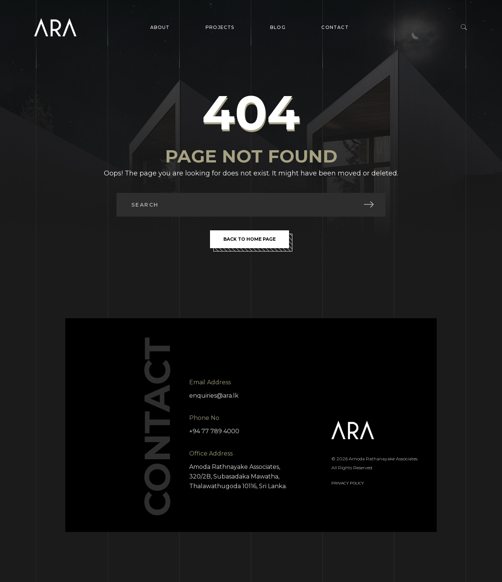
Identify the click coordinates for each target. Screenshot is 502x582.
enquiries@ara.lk (214, 395)
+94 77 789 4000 (214, 431)
